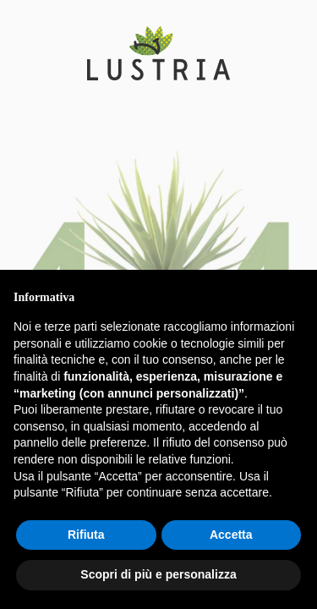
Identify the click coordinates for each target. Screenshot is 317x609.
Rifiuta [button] (86, 534)
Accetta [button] (231, 534)
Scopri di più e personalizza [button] (158, 574)
